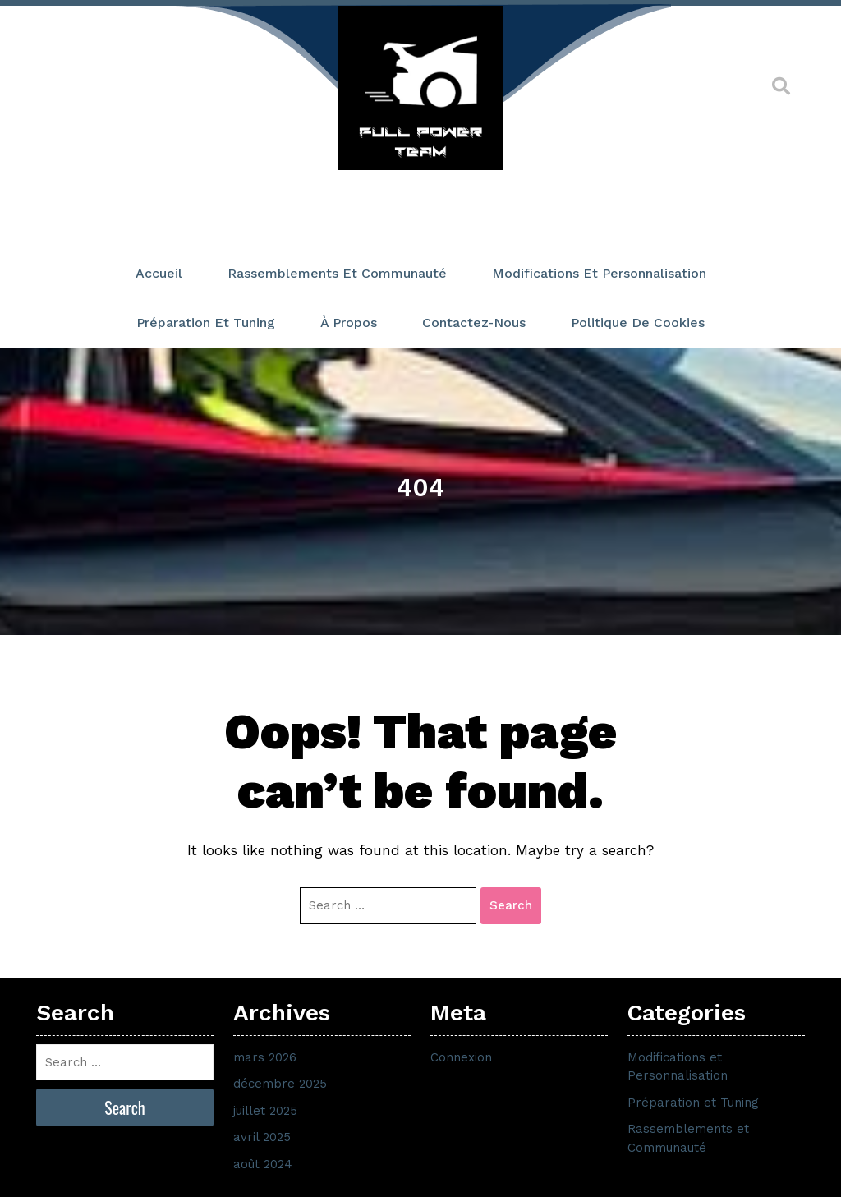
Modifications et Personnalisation (599, 273)
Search (510, 905)
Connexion (461, 1057)
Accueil (159, 273)
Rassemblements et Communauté (337, 273)
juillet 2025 (265, 1110)
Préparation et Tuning (205, 322)
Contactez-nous (474, 322)
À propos (348, 322)
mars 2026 (264, 1057)
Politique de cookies (638, 322)
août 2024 (262, 1164)
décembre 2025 (280, 1083)
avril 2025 (262, 1137)
